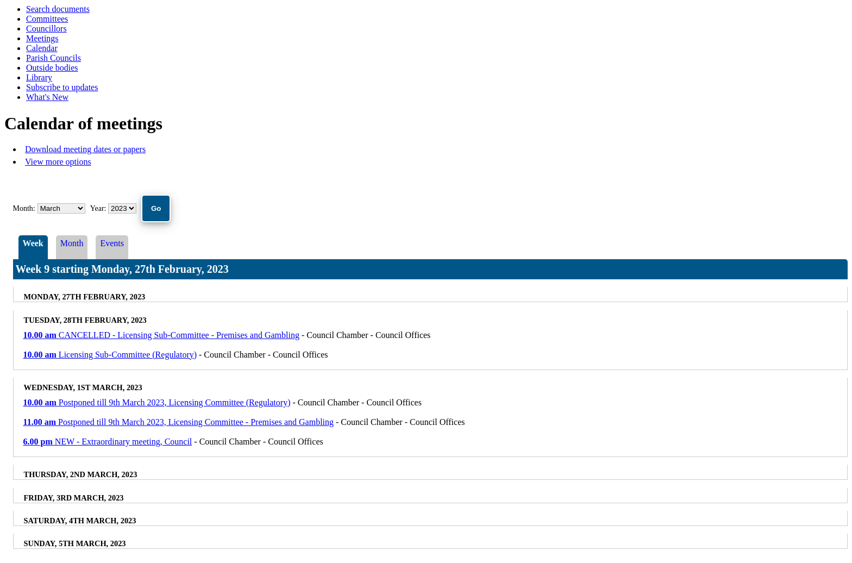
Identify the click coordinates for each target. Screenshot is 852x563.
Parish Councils (53, 57)
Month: (24, 208)
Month (72, 243)
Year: (99, 208)
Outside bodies (52, 67)
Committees (47, 18)
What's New (47, 97)
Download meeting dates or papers (85, 149)
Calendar (42, 48)
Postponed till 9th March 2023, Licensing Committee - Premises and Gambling (178, 422)
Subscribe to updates (62, 87)
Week (33, 243)
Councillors (46, 28)
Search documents (58, 9)
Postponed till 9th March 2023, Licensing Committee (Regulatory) (157, 402)
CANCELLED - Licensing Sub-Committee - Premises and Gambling (161, 335)
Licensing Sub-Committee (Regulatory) (110, 354)
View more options (58, 161)
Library (39, 77)
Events (112, 243)
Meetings (42, 38)
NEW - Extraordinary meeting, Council (107, 441)
